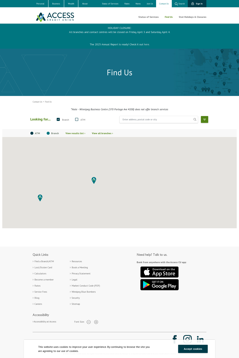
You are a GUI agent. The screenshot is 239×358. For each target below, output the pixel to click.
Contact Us (164, 3)
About (84, 3)
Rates (127, 3)
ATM (82, 119)
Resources (77, 261)
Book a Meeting (80, 267)
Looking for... (40, 119)
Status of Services (110, 3)
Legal (74, 279)
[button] (94, 180)
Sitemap (76, 303)
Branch (65, 119)
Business (56, 3)
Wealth (71, 3)
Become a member (44, 279)
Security (76, 297)
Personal (40, 3)
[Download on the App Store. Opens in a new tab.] (159, 271)
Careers (38, 303)
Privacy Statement (81, 273)
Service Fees (40, 291)
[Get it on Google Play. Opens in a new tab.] (159, 284)
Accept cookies (193, 349)
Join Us (150, 3)
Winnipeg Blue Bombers (84, 291)
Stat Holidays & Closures (192, 16)
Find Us (169, 16)
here (146, 44)
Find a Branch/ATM (44, 261)
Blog (36, 297)
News (138, 3)
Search (180, 3)
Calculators (40, 273)
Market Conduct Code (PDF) (86, 285)
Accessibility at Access (45, 321)
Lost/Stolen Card (43, 267)
